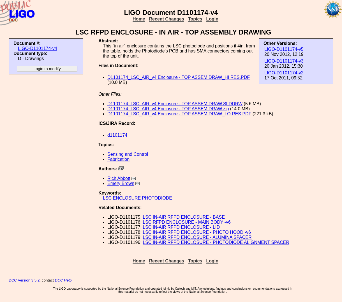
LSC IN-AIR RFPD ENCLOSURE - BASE (184, 217)
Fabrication (118, 159)
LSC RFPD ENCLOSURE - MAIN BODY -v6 (187, 222)
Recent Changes (166, 19)
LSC (107, 198)
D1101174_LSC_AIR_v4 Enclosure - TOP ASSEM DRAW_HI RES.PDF (178, 77)
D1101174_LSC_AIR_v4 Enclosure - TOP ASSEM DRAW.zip (168, 108)
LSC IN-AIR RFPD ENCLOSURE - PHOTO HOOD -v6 (197, 232)
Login (212, 19)
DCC (13, 280)
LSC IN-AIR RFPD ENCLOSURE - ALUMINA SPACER (197, 237)
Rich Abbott (118, 178)
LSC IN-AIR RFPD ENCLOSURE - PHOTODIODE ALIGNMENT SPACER (216, 242)
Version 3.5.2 (29, 280)
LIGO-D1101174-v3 (284, 61)
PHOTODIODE (157, 198)
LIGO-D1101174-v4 (37, 48)
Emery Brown (120, 183)
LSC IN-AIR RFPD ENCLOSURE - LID (181, 227)
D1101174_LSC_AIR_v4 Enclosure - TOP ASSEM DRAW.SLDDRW (174, 103)
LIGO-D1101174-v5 (284, 49)
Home (139, 19)
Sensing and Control (127, 154)
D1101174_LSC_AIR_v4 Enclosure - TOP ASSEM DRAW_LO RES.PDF (179, 113)
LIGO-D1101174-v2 (284, 72)
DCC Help (63, 280)
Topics (195, 19)
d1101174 (117, 135)
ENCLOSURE (127, 198)
